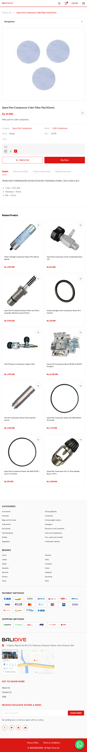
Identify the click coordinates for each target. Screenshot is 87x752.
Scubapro (48, 564)
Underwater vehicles (52, 541)
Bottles (4, 537)
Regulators (6, 541)
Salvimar (48, 555)
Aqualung (48, 577)
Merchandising (7, 533)
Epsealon (5, 568)
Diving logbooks (51, 511)
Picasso (4, 577)
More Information (20, 171)
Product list (7, 12)
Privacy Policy (33, 743)
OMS (47, 581)
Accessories (6, 511)
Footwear (5, 516)
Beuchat (5, 572)
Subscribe (76, 713)
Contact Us (7, 692)
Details (5, 171)
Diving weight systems (53, 520)
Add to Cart (24, 160)
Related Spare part (63, 171)
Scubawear (49, 516)
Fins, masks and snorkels (54, 537)
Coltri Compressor (60, 128)
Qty (5, 147)
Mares (47, 568)
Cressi (4, 555)
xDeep (4, 559)
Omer (4, 581)
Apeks (4, 564)
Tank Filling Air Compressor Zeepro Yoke (19, 364)
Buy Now (65, 160)
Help (4, 696)
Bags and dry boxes (9, 520)
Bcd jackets (6, 528)
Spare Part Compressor (22, 128)
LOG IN (75, 3)
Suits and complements (53, 533)
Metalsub (48, 572)
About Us (6, 688)
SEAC (47, 559)
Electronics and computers (54, 528)
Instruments (6, 524)
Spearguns (49, 524)
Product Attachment (42, 171)
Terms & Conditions (51, 743)
